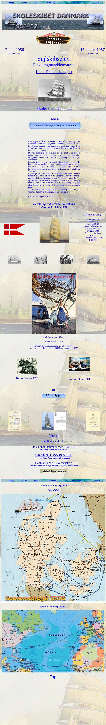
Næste (96, 2)
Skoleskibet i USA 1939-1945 (53, 455)
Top (53, 390)
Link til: (54, 435)
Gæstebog (51, 2)
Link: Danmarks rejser (54, 71)
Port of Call (76, 2)
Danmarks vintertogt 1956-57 (53, 606)
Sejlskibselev (53, 58)
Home (24, 2)
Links (36, 2)
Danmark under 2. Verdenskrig (53, 463)
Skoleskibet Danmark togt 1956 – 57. (53, 446)
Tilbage (10, 2)
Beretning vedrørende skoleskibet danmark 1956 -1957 (54, 205)
